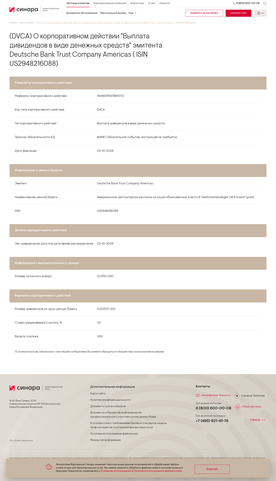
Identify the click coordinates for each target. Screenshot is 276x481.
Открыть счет (238, 13)
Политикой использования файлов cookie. (157, 471)
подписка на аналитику (204, 13)
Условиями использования (115, 471)
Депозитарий (27, 23)
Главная (13, 23)
